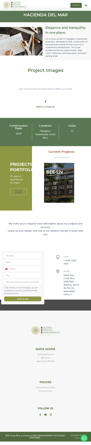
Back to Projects (45, 110)
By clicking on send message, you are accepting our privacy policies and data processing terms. (21, 294)
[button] (86, 5)
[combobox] (7, 272)
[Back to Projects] (45, 105)
